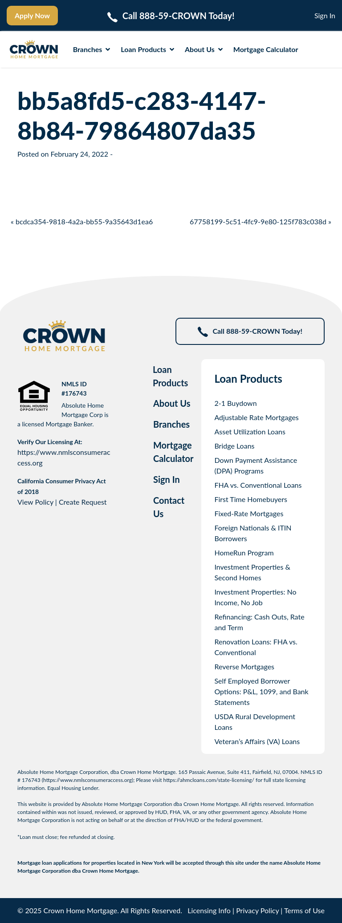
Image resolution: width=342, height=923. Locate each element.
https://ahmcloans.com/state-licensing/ (209, 780)
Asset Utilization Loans (249, 431)
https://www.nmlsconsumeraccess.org (87, 780)
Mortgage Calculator (265, 49)
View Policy (35, 502)
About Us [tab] (172, 403)
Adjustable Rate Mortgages (256, 417)
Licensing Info (209, 910)
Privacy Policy (257, 910)
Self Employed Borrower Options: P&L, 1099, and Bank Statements (261, 691)
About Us (204, 49)
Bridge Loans (234, 445)
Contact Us (168, 507)
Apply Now (32, 15)
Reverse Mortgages (244, 666)
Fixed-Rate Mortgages (248, 513)
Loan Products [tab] (170, 376)
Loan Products (147, 49)
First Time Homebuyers (250, 499)
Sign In (324, 15)
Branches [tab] (171, 424)
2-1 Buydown (235, 403)
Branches (91, 49)
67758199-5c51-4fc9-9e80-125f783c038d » (260, 221)
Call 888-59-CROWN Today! (250, 332)
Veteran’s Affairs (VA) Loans (257, 741)
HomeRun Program (243, 552)
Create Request (83, 502)
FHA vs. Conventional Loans (257, 485)
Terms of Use (304, 910)
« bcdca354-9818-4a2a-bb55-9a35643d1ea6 (82, 221)
